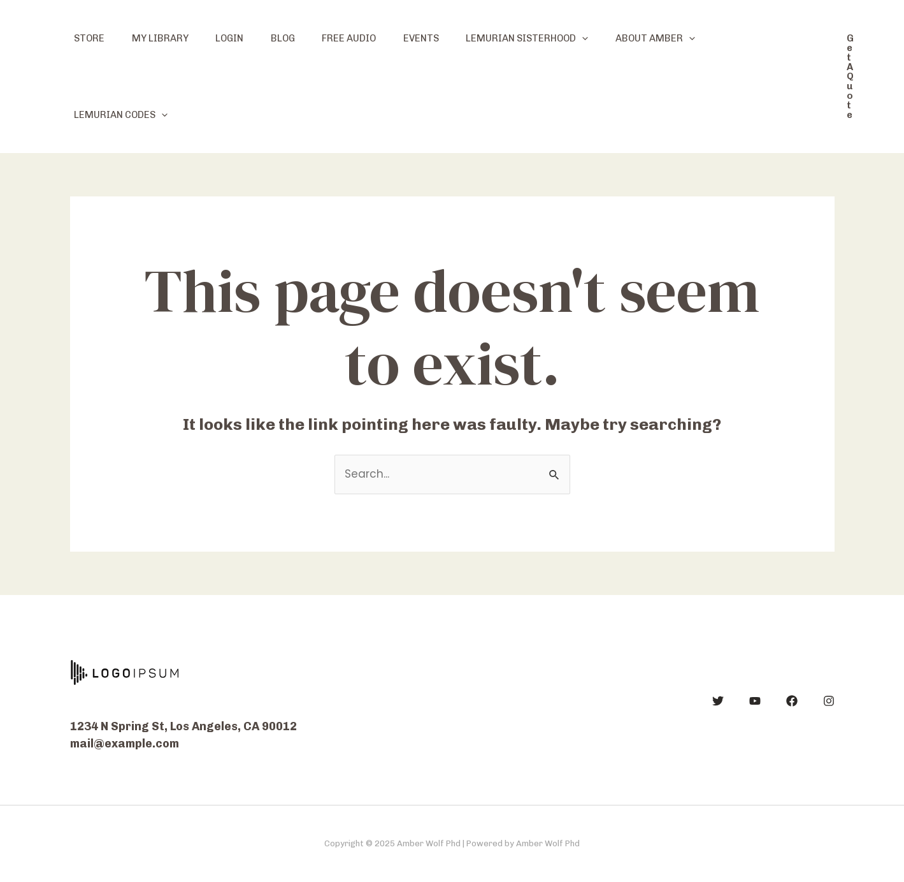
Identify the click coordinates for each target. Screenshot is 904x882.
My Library (167, 38)
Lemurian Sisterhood (558, 38)
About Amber (691, 38)
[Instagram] (829, 701)
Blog (299, 38)
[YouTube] (755, 701)
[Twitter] (718, 701)
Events (447, 38)
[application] (613, 38)
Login (241, 38)
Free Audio (370, 38)
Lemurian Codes (123, 115)
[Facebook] (792, 701)
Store (91, 38)
